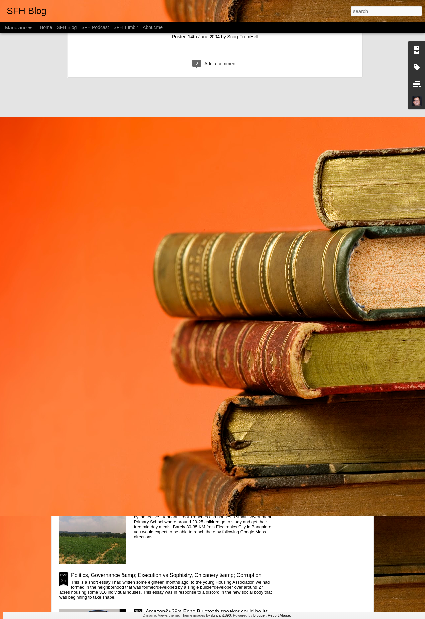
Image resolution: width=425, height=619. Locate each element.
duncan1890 (221, 615)
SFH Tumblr (125, 27)
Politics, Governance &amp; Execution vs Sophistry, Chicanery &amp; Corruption (166, 575)
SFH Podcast (95, 27)
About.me (153, 27)
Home (46, 27)
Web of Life (159, 500)
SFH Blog (67, 27)
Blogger (259, 615)
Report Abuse (279, 615)
